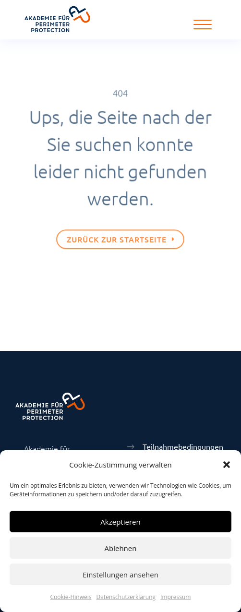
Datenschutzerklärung (126, 597)
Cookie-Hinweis (71, 597)
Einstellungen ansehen (120, 574)
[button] (226, 464)
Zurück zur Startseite (117, 237)
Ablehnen (121, 548)
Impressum (175, 597)
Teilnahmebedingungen (183, 446)
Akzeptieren (120, 522)
